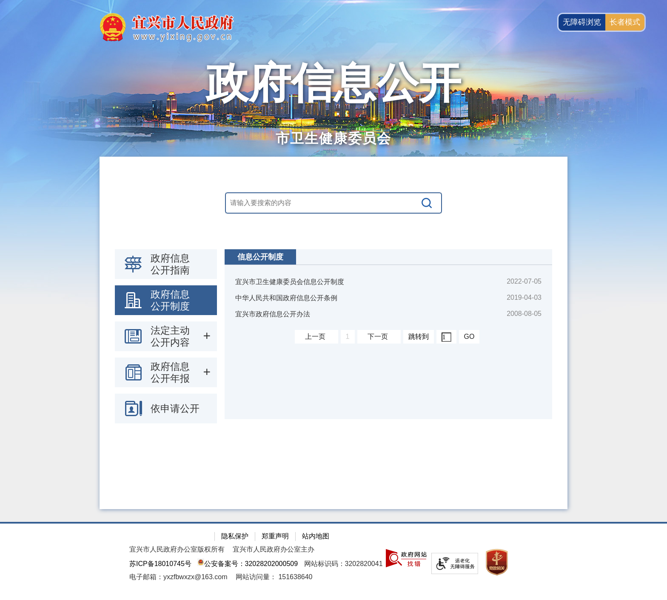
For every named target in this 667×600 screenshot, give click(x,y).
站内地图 (315, 536)
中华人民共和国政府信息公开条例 (286, 297)
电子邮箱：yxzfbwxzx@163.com (178, 576)
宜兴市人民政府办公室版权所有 (177, 549)
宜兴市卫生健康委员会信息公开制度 (289, 281)
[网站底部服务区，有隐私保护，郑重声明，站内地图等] (333, 561)
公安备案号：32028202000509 (247, 563)
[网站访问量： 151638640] (274, 576)
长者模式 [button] (625, 22)
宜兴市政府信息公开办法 (272, 314)
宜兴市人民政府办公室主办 (273, 549)
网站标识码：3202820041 (343, 563)
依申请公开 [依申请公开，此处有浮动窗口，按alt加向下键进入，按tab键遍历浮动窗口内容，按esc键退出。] (175, 408)
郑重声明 (275, 536)
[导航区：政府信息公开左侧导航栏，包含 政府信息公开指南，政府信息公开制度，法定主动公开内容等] (166, 336)
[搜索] (427, 203)
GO (469, 336)
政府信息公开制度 (170, 300)
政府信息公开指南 (170, 264)
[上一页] (316, 337)
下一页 (378, 336)
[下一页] (379, 337)
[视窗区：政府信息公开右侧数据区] (388, 334)
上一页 (315, 336)
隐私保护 (234, 536)
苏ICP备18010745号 (160, 563)
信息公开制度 (260, 257)
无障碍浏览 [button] (582, 22)
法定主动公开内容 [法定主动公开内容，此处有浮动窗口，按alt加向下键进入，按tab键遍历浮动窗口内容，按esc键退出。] (170, 336)
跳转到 (418, 336)
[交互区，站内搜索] (333, 203)
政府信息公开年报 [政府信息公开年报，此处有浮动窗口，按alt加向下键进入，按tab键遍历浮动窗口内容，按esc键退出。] (170, 372)
